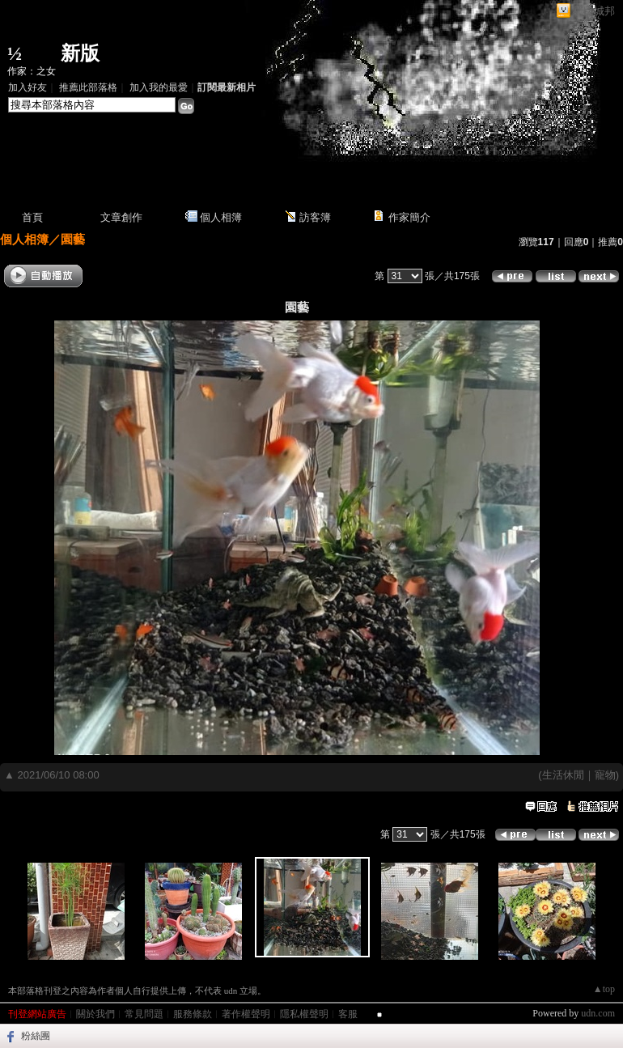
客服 (348, 1014)
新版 (80, 53)
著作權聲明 (246, 1014)
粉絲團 (35, 1036)
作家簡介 (409, 217)
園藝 (73, 239)
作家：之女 (31, 71)
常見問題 (144, 1014)
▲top (604, 989)
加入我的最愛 (158, 87)
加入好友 (27, 87)
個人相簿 (221, 217)
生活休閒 (563, 775)
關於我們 (95, 1014)
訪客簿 (315, 217)
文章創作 (121, 217)
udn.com (598, 1013)
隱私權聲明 (304, 1014)
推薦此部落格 (88, 87)
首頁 (32, 217)
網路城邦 (594, 11)
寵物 (605, 775)
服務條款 (192, 1014)
